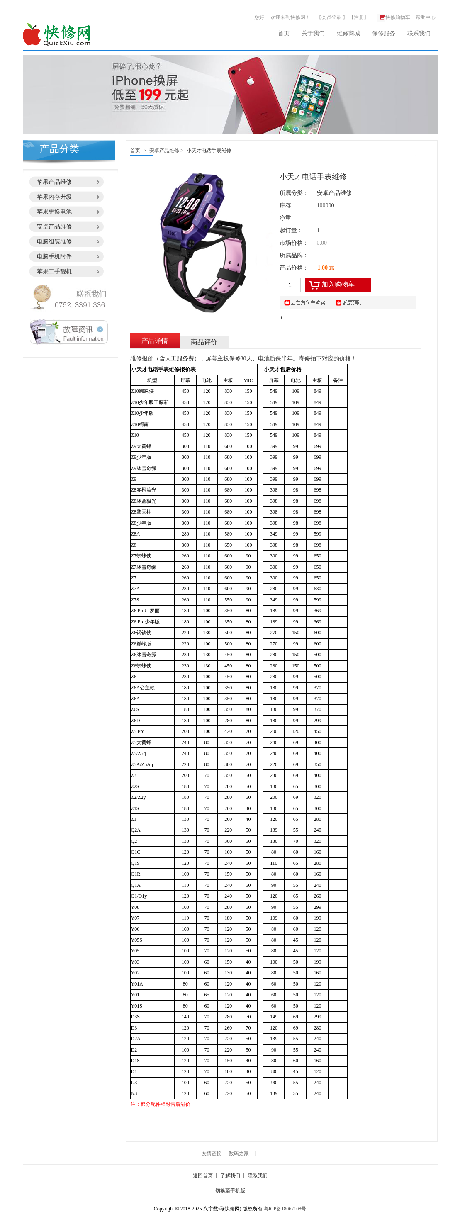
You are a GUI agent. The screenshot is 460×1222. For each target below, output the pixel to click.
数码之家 (239, 1153)
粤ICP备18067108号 (285, 1209)
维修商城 (348, 33)
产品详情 (154, 340)
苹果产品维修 (54, 182)
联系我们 (419, 33)
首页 (284, 33)
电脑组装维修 (54, 242)
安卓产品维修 (54, 227)
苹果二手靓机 (54, 271)
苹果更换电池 (54, 212)
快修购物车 (393, 17)
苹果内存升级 (54, 197)
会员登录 (331, 17)
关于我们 (313, 33)
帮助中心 (426, 17)
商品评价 (204, 342)
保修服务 (383, 33)
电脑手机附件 (54, 256)
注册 (359, 17)
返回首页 (203, 1175)
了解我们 (230, 1175)
